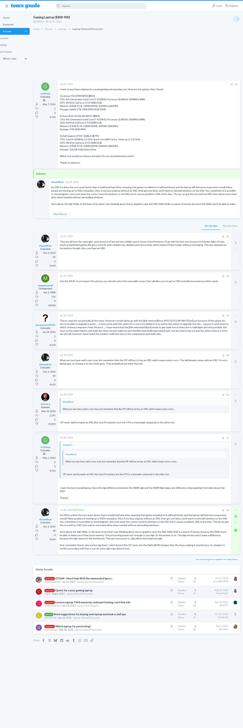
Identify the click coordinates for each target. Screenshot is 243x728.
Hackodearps (57, 671)
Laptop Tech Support (93, 643)
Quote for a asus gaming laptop (80, 624)
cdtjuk (53, 628)
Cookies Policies (108, 723)
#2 (173, 243)
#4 (173, 322)
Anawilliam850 (166, 612)
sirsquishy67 (167, 627)
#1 (181, 84)
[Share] (177, 84)
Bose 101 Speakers (210, 290)
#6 (173, 402)
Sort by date (156, 232)
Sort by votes (175, 232)
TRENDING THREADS (200, 184)
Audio (198, 207)
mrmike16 (168, 655)
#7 (173, 452)
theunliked (63, 181)
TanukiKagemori (58, 616)
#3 (173, 283)
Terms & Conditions (153, 723)
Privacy (130, 723)
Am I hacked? (207, 214)
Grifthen (46, 21)
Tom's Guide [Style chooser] (215, 699)
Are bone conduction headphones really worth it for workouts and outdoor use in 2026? (216, 195)
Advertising (85, 723)
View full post (66, 220)
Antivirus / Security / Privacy (209, 224)
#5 (173, 363)
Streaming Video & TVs (206, 263)
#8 (173, 524)
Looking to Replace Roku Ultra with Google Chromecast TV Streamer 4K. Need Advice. (216, 310)
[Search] (95, 6)
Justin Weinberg (58, 643)
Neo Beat (168, 670)
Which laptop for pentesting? (79, 667)
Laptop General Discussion (96, 616)
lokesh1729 (56, 659)
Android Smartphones (206, 243)
